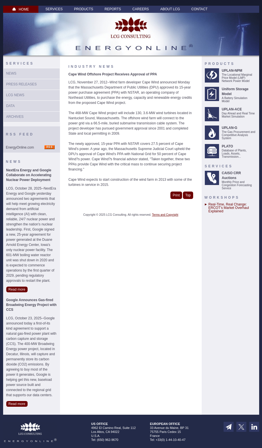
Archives (15, 117)
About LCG (170, 9)
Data (10, 106)
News (11, 73)
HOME (21, 9)
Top (188, 195)
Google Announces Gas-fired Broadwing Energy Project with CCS (31, 305)
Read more (17, 289)
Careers (140, 9)
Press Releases (21, 84)
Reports (113, 9)
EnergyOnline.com (20, 147)
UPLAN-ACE (232, 109)
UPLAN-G (230, 128)
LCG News (15, 95)
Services (54, 9)
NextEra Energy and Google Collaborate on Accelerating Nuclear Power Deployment (28, 175)
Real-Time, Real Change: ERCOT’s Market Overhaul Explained (229, 207)
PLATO (227, 146)
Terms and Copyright (165, 214)
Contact (199, 9)
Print (176, 195)
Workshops (222, 198)
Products (83, 9)
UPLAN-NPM (232, 71)
